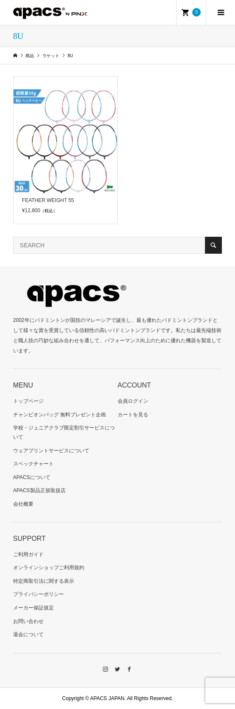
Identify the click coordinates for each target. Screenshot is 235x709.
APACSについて (31, 477)
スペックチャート (33, 464)
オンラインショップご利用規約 (48, 568)
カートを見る (133, 415)
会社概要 (23, 504)
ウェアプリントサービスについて (51, 451)
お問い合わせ (28, 621)
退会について (28, 634)
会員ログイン (133, 401)
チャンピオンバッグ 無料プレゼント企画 (59, 415)
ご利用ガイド (28, 554)
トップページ (28, 401)
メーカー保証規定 (33, 608)
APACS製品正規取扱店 (39, 490)
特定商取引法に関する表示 (43, 581)
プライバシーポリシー (38, 594)
